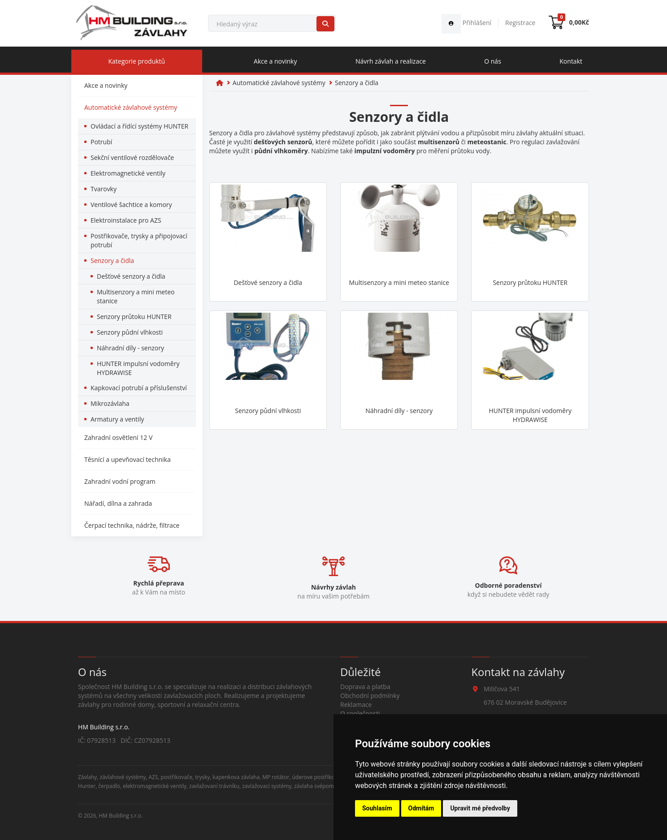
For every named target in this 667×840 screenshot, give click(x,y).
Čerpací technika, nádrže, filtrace (131, 525)
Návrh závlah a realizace (390, 61)
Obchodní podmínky (370, 695)
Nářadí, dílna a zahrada (118, 503)
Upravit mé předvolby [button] (480, 808)
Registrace (520, 22)
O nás (492, 61)
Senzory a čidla (112, 260)
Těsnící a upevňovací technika (127, 459)
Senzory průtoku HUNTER (134, 316)
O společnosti (360, 713)
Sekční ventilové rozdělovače (132, 157)
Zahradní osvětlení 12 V (118, 437)
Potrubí (101, 142)
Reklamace (356, 704)
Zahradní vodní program (120, 481)
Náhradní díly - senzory (130, 348)
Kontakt (570, 61)
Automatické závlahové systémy (130, 107)
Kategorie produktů (136, 61)
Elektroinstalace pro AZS (126, 220)
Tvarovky (104, 189)
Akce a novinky (275, 61)
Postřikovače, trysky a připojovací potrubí (139, 240)
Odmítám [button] (421, 808)
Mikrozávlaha (110, 403)
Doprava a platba (365, 686)
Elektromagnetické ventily (128, 173)
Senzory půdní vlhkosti (130, 332)
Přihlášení (466, 22)
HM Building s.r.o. (121, 815)
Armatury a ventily (117, 419)
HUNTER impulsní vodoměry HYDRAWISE (138, 368)
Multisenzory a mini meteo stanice (135, 296)
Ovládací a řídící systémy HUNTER (139, 126)
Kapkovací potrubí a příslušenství (139, 387)
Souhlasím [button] (377, 808)
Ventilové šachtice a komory (131, 204)
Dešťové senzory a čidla (131, 276)
